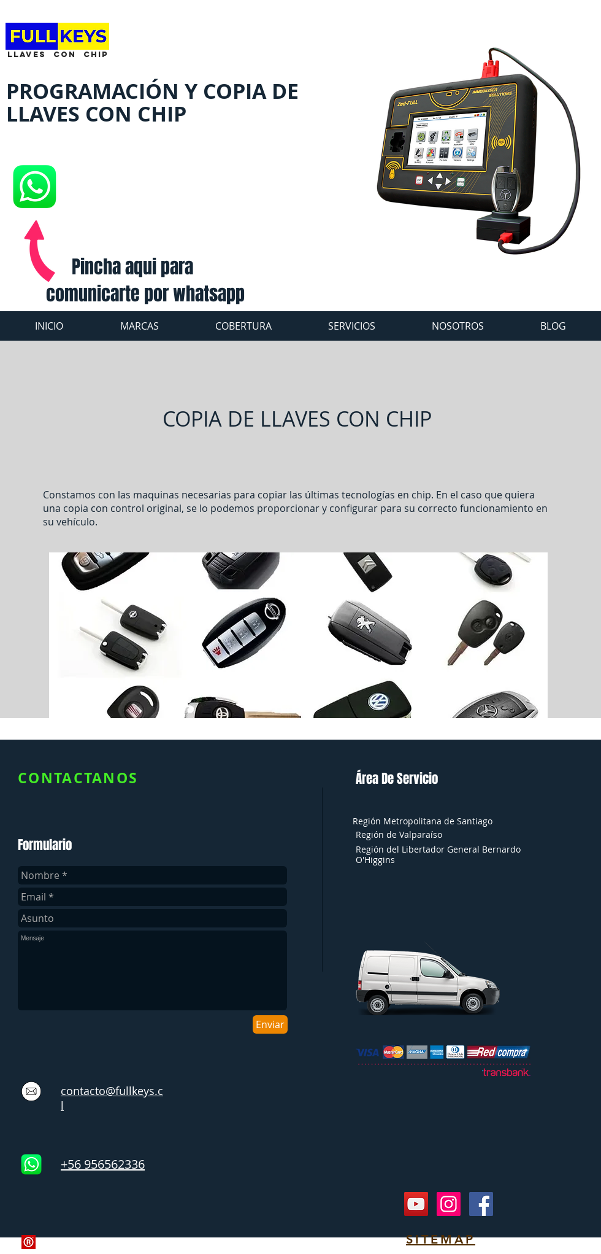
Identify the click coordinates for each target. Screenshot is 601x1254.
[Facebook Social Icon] (481, 1204)
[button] (352, 326)
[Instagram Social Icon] (449, 1204)
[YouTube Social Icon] (416, 1204)
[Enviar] (270, 1024)
